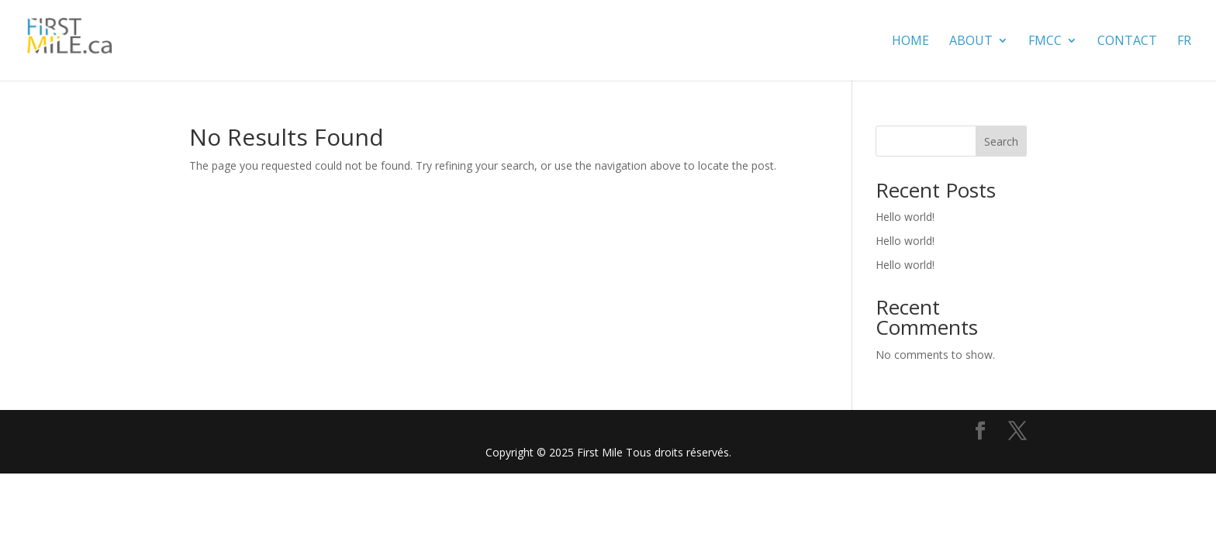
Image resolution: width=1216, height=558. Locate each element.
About (971, 42)
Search (1001, 141)
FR (1184, 42)
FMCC (1045, 42)
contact (1127, 42)
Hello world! (905, 216)
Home (910, 42)
